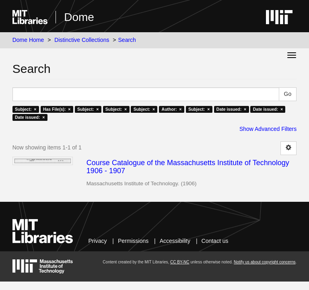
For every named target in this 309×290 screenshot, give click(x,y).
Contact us (215, 241)
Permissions (133, 241)
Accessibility (175, 241)
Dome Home (28, 40)
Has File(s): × (57, 109)
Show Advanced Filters (268, 129)
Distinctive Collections (81, 40)
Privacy (98, 241)
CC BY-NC (179, 262)
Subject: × (25, 109)
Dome (79, 17)
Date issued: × (231, 109)
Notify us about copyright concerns (264, 262)
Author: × (172, 109)
